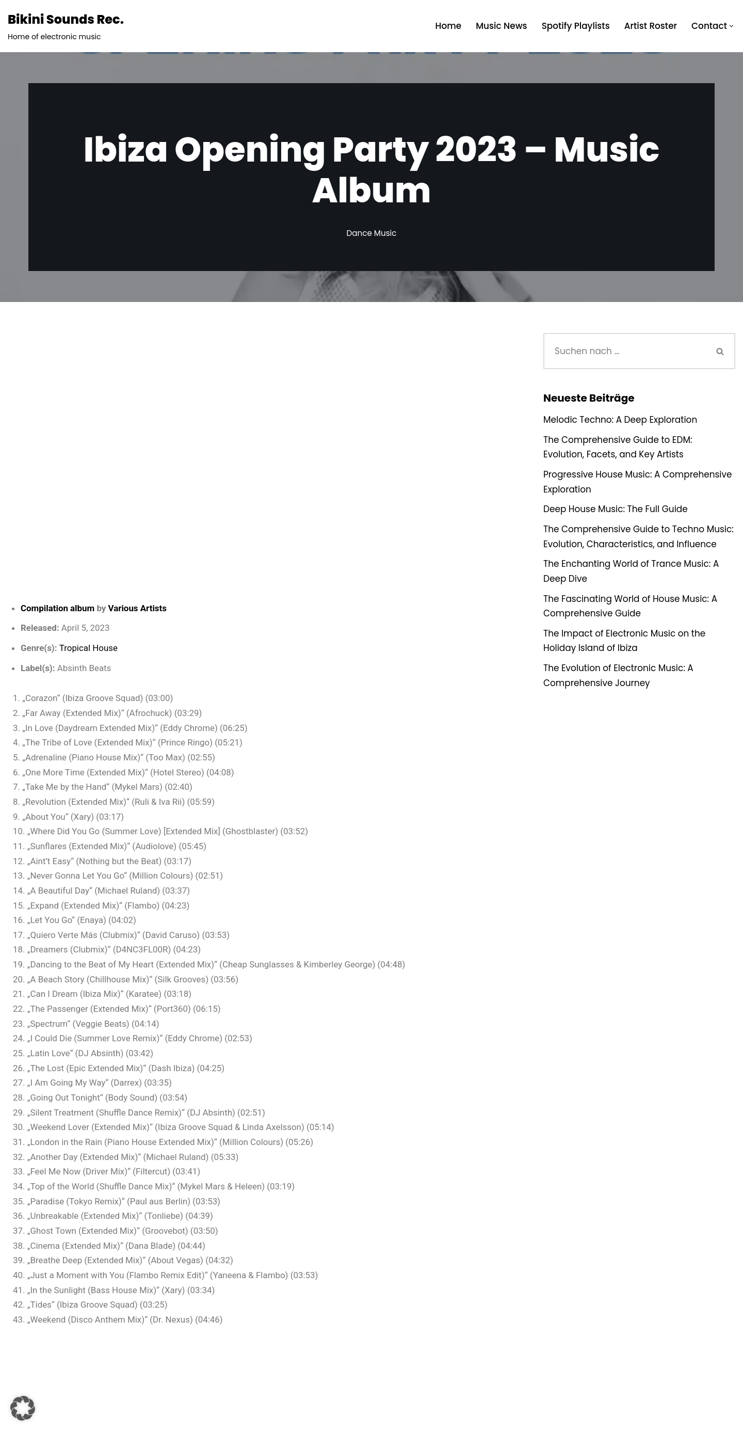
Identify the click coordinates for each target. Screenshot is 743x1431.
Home (447, 26)
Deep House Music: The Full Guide (616, 510)
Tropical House (88, 648)
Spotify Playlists (575, 26)
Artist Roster (650, 26)
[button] (731, 26)
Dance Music (371, 233)
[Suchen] (624, 351)
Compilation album (58, 608)
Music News (500, 26)
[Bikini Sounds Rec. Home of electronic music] (66, 26)
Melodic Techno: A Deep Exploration (620, 420)
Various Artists (138, 608)
